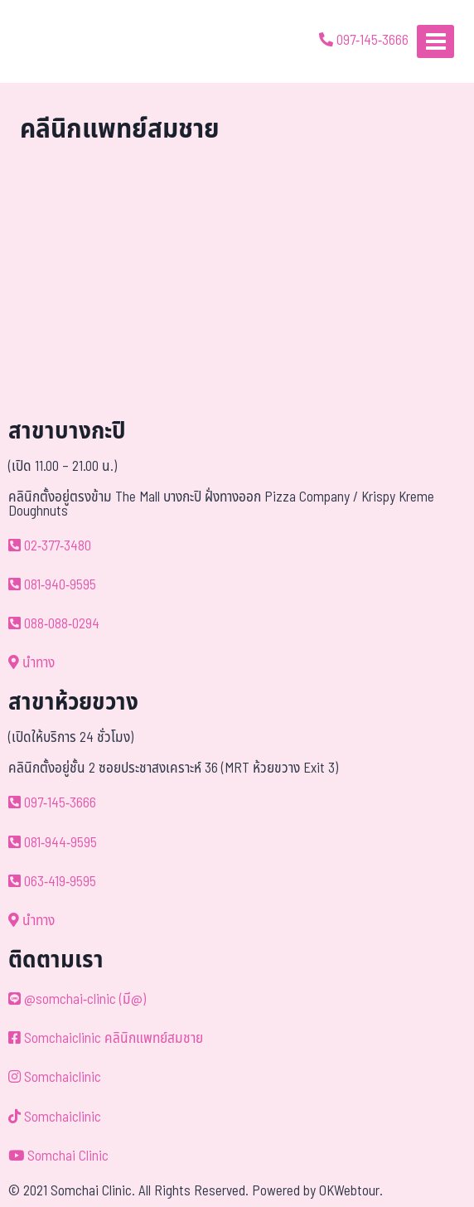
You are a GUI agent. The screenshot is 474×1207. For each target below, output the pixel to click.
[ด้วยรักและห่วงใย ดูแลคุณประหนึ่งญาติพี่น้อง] (60, 41)
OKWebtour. (351, 1191)
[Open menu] (435, 41)
